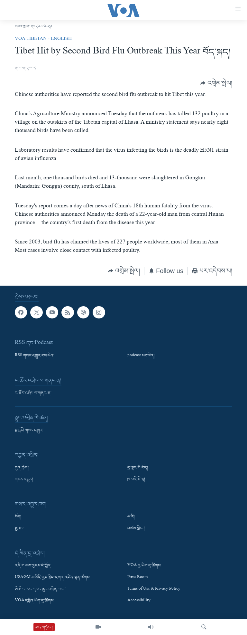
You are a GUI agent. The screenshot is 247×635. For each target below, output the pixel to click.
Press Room (137, 577)
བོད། (18, 517)
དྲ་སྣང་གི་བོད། (137, 468)
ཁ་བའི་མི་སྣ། (136, 480)
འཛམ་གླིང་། (136, 529)
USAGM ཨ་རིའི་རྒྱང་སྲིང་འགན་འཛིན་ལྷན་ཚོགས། (52, 577)
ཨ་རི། (131, 517)
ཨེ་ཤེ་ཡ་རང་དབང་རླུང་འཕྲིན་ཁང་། (40, 589)
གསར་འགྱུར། (24, 480)
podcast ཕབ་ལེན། (141, 356)
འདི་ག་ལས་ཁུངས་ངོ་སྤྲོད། (33, 566)
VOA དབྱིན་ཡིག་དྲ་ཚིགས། (34, 601)
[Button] (216, 83)
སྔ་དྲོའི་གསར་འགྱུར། (29, 431)
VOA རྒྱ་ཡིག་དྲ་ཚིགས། (144, 566)
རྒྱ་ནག (19, 529)
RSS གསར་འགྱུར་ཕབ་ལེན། (34, 356)
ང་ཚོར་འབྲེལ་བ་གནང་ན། (33, 393)
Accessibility (139, 601)
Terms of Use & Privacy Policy (153, 589)
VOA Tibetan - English (43, 39)
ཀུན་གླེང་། (22, 468)
